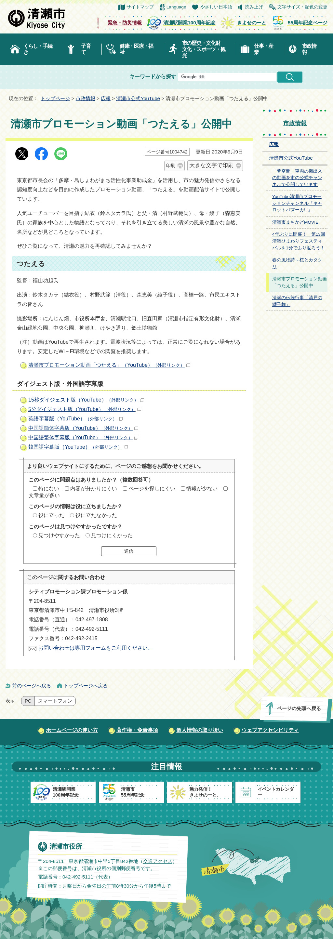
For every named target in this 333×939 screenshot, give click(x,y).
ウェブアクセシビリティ (270, 730)
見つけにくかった (112, 535)
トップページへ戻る (86, 685)
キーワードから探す (152, 76)
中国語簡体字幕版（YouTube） (83, 428)
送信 (128, 551)
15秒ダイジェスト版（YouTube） (86, 400)
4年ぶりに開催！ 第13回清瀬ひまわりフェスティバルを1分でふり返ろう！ (298, 241)
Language (176, 7)
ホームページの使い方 (72, 730)
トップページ (55, 98)
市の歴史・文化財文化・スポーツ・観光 (203, 49)
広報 (106, 98)
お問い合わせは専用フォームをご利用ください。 (95, 648)
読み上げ (254, 7)
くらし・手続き (37, 49)
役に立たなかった (96, 515)
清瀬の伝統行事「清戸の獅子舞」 (297, 301)
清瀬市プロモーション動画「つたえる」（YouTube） (109, 365)
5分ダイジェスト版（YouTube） (84, 409)
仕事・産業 (263, 49)
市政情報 (309, 49)
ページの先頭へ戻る (299, 708)
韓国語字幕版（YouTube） (78, 447)
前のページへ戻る (31, 685)
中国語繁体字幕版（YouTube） (83, 437)
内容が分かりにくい (93, 488)
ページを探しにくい (151, 488)
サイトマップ (140, 7)
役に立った (51, 515)
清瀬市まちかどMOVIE (295, 222)
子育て (85, 49)
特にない (48, 488)
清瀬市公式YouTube (138, 98)
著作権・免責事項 (137, 730)
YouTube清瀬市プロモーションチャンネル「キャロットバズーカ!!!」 (297, 203)
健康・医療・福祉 (136, 49)
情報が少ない (202, 488)
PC (28, 701)
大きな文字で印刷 (211, 165)
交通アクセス (157, 861)
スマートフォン (55, 701)
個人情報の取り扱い (199, 730)
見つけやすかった (59, 535)
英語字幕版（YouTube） (75, 418)
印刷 (170, 165)
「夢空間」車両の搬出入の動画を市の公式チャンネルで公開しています (297, 178)
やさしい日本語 (216, 7)
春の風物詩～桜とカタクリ (297, 263)
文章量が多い (44, 495)
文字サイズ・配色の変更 (302, 7)
